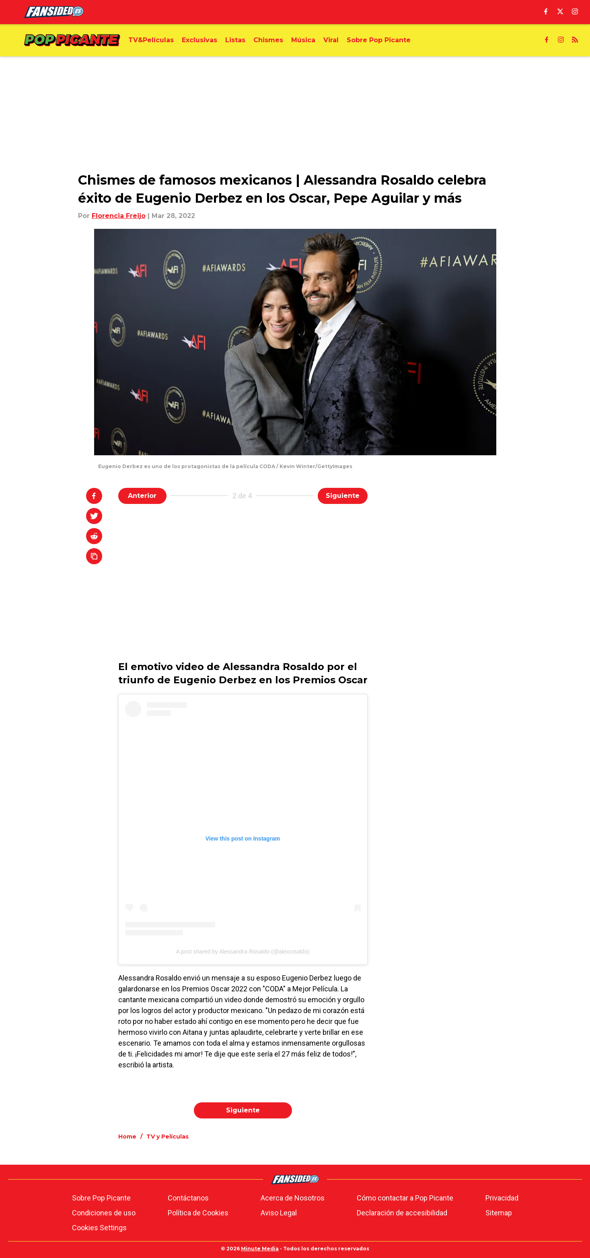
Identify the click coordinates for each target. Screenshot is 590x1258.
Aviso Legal (279, 1213)
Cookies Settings (99, 1227)
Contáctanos (188, 1198)
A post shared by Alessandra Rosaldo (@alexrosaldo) (243, 951)
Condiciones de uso (104, 1213)
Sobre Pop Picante (101, 1198)
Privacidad (501, 1198)
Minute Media (260, 1249)
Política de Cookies (198, 1213)
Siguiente (343, 496)
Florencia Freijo (119, 216)
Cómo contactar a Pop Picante (405, 1198)
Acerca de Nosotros (293, 1198)
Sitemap (498, 1213)
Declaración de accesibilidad (402, 1213)
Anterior (142, 496)
